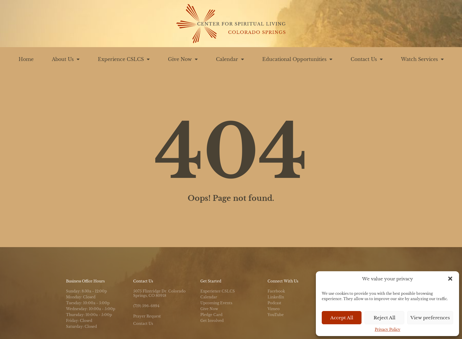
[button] (450, 279)
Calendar (230, 59)
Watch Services (422, 59)
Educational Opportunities (297, 59)
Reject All (384, 317)
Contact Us (367, 59)
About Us (66, 59)
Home (26, 59)
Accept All (341, 317)
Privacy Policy (387, 329)
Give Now (183, 59)
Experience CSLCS (124, 59)
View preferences (430, 317)
